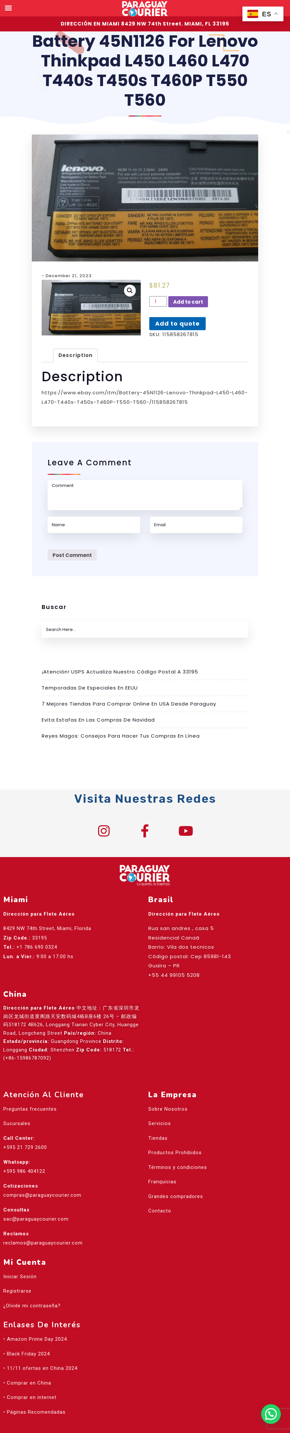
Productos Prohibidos (175, 1152)
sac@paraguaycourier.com (36, 1219)
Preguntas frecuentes (30, 1109)
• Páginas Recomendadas (34, 1412)
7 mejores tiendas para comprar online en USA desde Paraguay (129, 703)
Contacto (159, 1211)
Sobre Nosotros (168, 1109)
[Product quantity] (158, 301)
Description (75, 355)
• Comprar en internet (29, 1397)
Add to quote (177, 323)
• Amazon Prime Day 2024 (35, 1339)
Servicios (159, 1123)
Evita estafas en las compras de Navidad (98, 719)
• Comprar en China (27, 1383)
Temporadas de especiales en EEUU (90, 687)
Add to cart (188, 301)
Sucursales (17, 1123)
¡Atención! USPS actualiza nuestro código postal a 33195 (120, 671)
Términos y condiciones (177, 1167)
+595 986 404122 (24, 1171)
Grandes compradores (175, 1196)
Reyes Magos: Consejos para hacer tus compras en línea (121, 735)
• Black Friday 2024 (26, 1354)
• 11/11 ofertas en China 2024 (40, 1368)
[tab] (75, 356)
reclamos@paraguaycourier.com (43, 1243)
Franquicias (162, 1182)
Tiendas (158, 1138)
